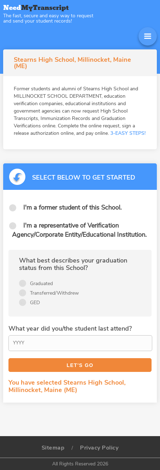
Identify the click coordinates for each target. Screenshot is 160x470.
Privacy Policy (99, 448)
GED (35, 302)
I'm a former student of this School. (72, 207)
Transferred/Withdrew (54, 293)
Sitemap (53, 448)
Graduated (41, 283)
